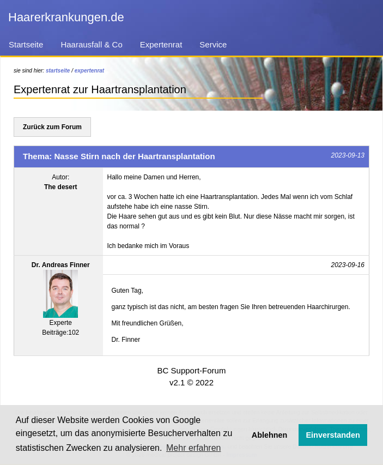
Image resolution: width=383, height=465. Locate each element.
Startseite (26, 44)
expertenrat (89, 71)
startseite (58, 71)
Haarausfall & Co (91, 44)
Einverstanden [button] (333, 435)
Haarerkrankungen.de (66, 17)
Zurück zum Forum (52, 127)
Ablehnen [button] (270, 435)
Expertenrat (161, 44)
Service (213, 44)
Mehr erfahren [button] (193, 447)
